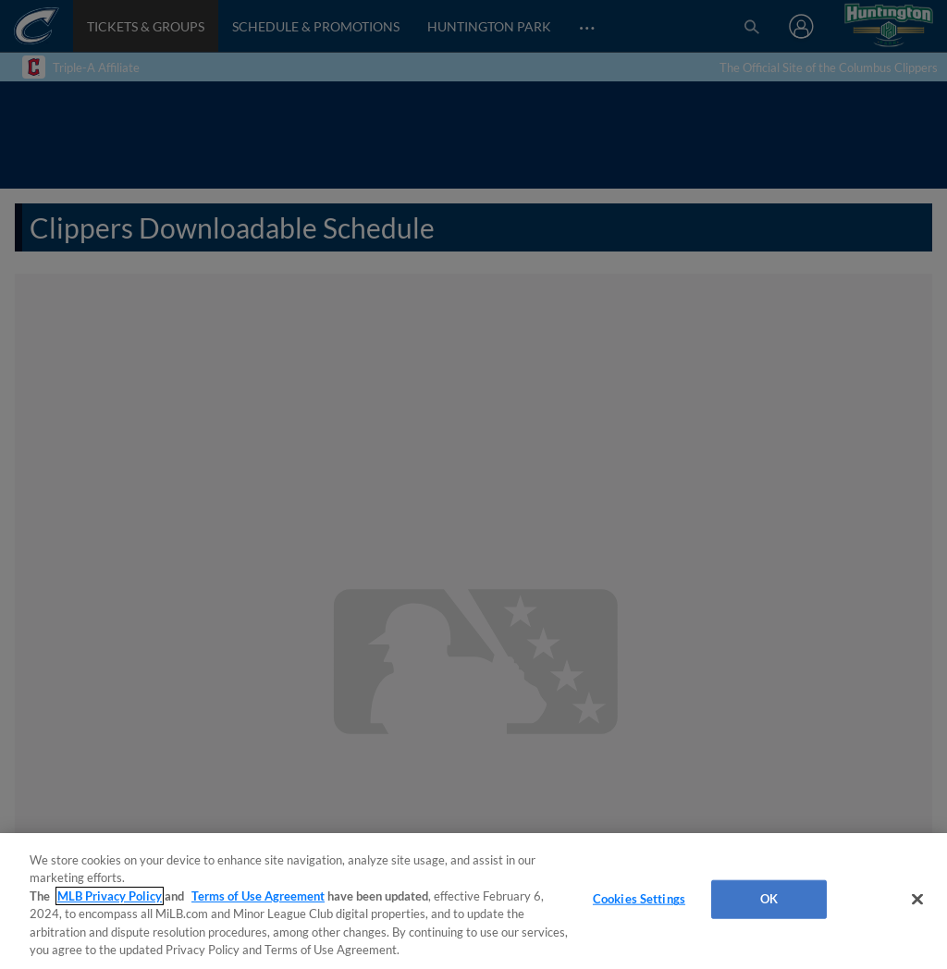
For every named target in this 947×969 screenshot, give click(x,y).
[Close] (917, 899)
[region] (473, 901)
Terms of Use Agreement (258, 896)
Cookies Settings (639, 898)
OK (769, 898)
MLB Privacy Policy (109, 896)
